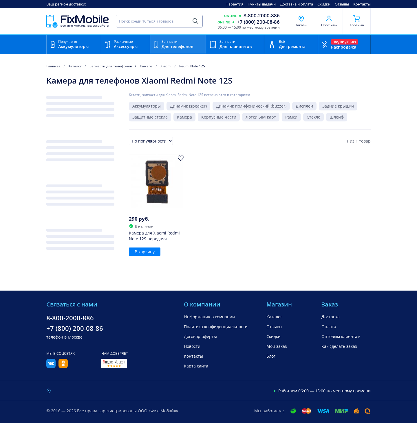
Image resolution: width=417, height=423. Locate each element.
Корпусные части (218, 117)
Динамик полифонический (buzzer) (251, 106)
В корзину (145, 251)
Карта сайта (196, 366)
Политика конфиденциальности (216, 326)
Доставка (330, 316)
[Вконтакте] (51, 366)
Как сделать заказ (339, 346)
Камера (184, 117)
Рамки (291, 117)
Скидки (323, 4)
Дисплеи (304, 106)
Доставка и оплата (296, 4)
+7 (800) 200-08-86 (258, 22)
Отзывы (342, 4)
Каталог (274, 316)
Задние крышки (338, 106)
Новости (192, 346)
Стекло (313, 117)
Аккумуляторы (146, 106)
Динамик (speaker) (188, 106)
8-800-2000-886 (262, 15)
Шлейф (337, 117)
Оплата (328, 326)
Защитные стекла (150, 117)
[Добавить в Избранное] (180, 158)
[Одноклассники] (63, 366)
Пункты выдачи (262, 4)
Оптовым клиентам (340, 336)
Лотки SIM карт (261, 117)
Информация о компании (209, 316)
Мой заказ (276, 346)
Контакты (362, 4)
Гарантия (234, 4)
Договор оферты (200, 336)
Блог (270, 356)
